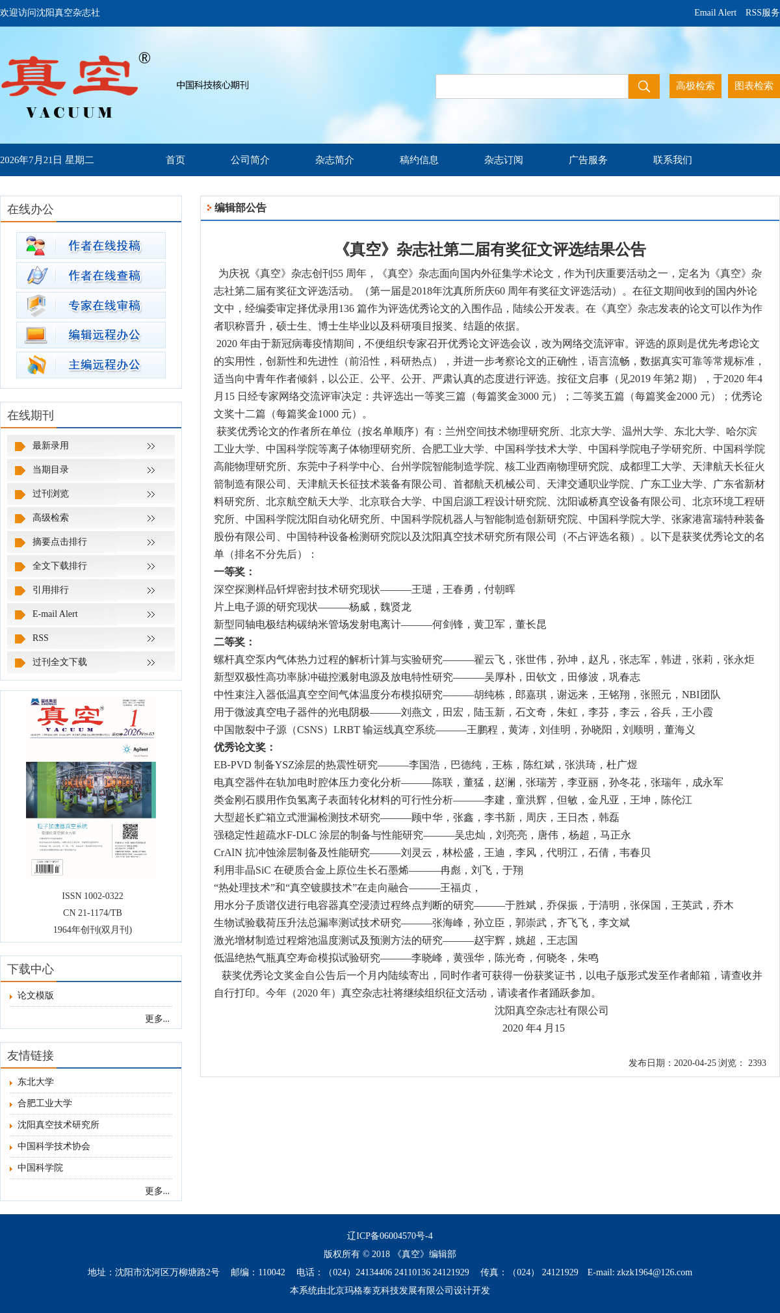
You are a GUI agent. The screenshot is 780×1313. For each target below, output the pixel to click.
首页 (175, 160)
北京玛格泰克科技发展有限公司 (390, 1290)
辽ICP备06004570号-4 (389, 1236)
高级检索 (50, 518)
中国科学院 (36, 1168)
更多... (157, 1019)
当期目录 (50, 469)
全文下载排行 (59, 566)
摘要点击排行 (59, 542)
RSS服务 (763, 13)
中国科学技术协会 (50, 1146)
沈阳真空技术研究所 (54, 1125)
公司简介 (250, 160)
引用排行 (50, 590)
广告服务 (588, 160)
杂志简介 (334, 160)
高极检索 (695, 86)
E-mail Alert (55, 614)
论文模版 (32, 995)
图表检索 (754, 86)
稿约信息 (419, 160)
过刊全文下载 (59, 662)
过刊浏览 (50, 494)
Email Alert (715, 13)
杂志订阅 (503, 160)
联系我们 (672, 160)
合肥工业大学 (41, 1103)
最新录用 (50, 445)
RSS (40, 638)
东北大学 (32, 1082)
